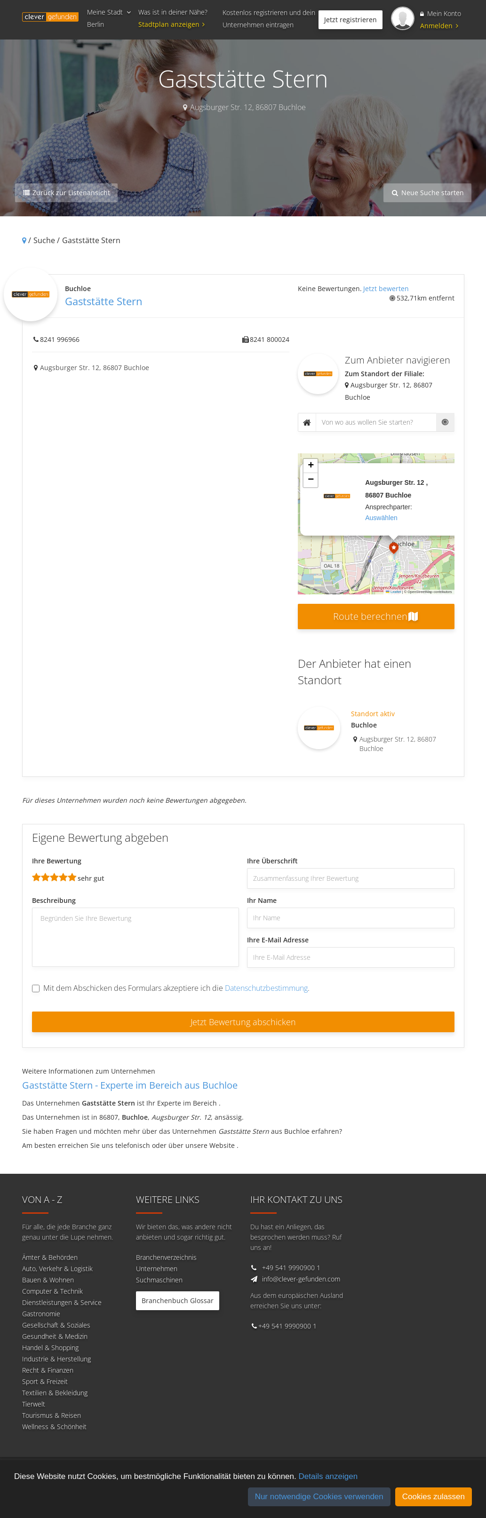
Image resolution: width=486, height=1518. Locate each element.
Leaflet (393, 592)
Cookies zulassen (433, 1496)
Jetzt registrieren (350, 19)
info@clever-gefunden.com (301, 1278)
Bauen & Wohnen (48, 1279)
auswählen (381, 518)
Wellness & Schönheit (54, 1426)
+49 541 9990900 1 (291, 1267)
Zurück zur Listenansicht (67, 192)
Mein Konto (440, 13)
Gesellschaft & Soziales (56, 1324)
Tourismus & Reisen (51, 1415)
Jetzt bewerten (386, 288)
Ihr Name (262, 900)
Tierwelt (33, 1403)
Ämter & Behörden (50, 1257)
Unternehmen (156, 1268)
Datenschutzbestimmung (266, 988)
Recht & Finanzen (47, 1370)
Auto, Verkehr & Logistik (57, 1268)
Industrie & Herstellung (56, 1358)
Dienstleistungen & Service (62, 1302)
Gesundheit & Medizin (55, 1336)
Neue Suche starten (427, 192)
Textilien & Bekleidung (55, 1392)
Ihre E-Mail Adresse (278, 939)
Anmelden (439, 25)
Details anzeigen (328, 1476)
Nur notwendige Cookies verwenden (319, 1496)
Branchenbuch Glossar (178, 1300)
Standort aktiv (373, 713)
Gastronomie (41, 1313)
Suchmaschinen (159, 1279)
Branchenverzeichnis (166, 1257)
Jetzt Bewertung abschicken (243, 1022)
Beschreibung (54, 900)
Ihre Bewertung (56, 860)
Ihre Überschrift (272, 860)
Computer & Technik (52, 1291)
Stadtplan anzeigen (173, 24)
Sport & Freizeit (45, 1381)
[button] (393, 549)
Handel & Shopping (50, 1347)
